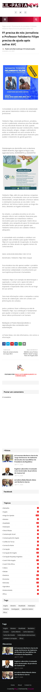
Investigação (15, 609)
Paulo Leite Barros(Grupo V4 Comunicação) (20, 49)
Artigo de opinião (21, 515)
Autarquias (21, 527)
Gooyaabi (31, 689)
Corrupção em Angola (21, 553)
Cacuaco (6, 632)
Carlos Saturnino (28, 632)
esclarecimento (21, 590)
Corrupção (21, 549)
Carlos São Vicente (9, 635)
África (21, 594)
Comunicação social (21, 534)
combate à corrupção (10, 638)
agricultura (21, 586)
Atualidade (21, 523)
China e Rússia (21, 530)
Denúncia (21, 575)
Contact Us (27, 685)
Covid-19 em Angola (21, 560)
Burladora (31, 628)
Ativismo (21, 519)
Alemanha (21, 508)
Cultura (21, 568)
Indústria (6, 609)
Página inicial (6, 26)
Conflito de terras (21, 542)
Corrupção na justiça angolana (21, 557)
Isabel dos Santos (27, 609)
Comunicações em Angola (21, 538)
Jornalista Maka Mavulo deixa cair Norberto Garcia (25, 481)
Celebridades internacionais (26, 635)
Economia (21, 579)
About (20, 685)
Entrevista (21, 583)
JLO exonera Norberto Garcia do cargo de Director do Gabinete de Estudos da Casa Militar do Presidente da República (26, 459)
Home (13, 685)
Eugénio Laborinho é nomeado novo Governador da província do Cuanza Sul (25, 471)
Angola (21, 512)
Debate (21, 571)
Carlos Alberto (15, 632)
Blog (15, 689)
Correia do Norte (21, 545)
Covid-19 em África (21, 564)
